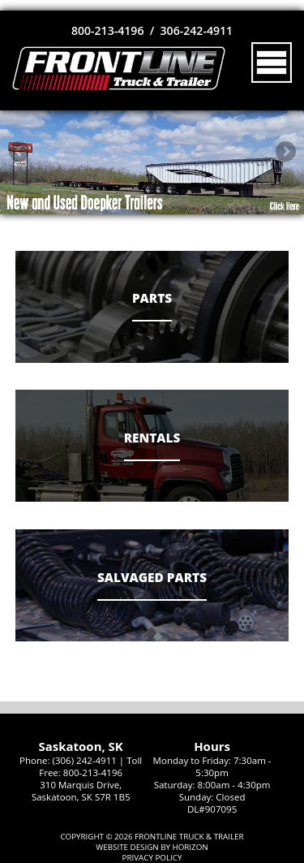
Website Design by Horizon (152, 847)
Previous (18, 151)
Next (285, 151)
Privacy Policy (152, 857)
